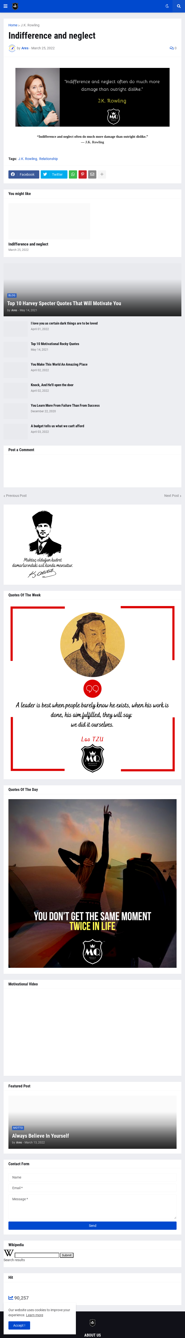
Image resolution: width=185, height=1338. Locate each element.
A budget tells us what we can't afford (57, 426)
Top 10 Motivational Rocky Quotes (55, 344)
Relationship (48, 158)
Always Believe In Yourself (40, 1136)
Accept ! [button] (19, 1325)
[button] (5, 6)
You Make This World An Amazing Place (59, 364)
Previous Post (16, 496)
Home (12, 25)
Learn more (34, 1315)
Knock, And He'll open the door (52, 385)
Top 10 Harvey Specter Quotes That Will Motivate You (64, 303)
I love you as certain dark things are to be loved (64, 323)
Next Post (171, 496)
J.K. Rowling (30, 25)
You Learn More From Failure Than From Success (65, 405)
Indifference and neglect (28, 244)
